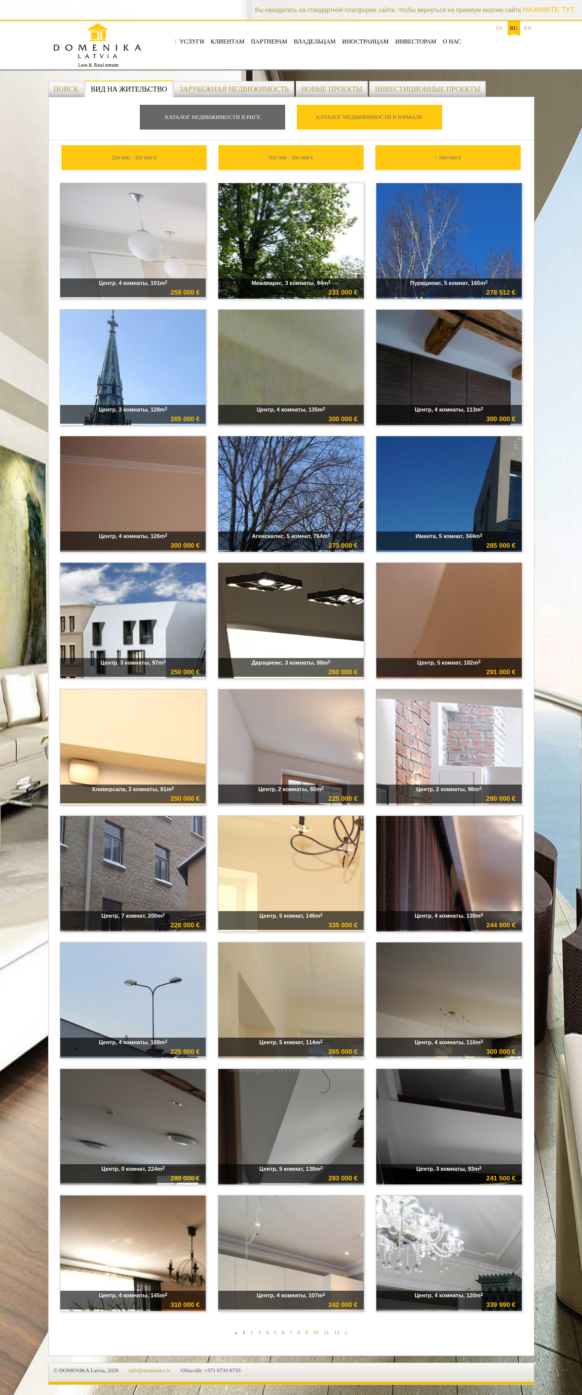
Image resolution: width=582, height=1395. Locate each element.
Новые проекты (332, 89)
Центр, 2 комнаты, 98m (449, 789)
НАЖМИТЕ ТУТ (548, 10)
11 (326, 1332)
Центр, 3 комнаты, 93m (449, 1168)
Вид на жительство (129, 89)
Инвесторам (415, 41)
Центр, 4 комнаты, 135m (291, 409)
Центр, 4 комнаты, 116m (449, 1042)
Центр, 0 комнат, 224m (133, 1168)
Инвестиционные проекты (427, 89)
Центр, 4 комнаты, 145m (133, 1295)
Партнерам (269, 41)
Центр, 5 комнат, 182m (449, 662)
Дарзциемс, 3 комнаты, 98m (291, 662)
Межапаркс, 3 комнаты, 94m (290, 282)
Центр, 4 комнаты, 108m (133, 1042)
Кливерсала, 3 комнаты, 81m (133, 789)
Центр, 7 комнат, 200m (133, 915)
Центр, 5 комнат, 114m (291, 1042)
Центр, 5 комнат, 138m (291, 1168)
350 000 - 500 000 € (291, 157)
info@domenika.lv (150, 1370)
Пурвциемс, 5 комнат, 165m (449, 282)
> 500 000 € (448, 157)
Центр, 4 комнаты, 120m (449, 1295)
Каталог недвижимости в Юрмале (369, 117)
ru (514, 28)
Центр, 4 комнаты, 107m (291, 1295)
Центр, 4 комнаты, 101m (133, 282)
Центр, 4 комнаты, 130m (449, 915)
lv (499, 28)
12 (337, 1332)
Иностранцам (365, 41)
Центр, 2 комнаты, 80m (291, 789)
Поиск (66, 89)
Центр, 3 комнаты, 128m (133, 409)
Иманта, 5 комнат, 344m (448, 535)
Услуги (192, 41)
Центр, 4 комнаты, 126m (133, 535)
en (528, 28)
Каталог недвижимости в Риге (212, 117)
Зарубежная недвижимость (234, 89)
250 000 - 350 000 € (134, 157)
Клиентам (228, 41)
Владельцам (315, 41)
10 (316, 1332)
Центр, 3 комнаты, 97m (133, 662)
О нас (452, 41)
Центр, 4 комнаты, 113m (449, 409)
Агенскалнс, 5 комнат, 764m (291, 535)
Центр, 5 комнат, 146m (291, 915)
